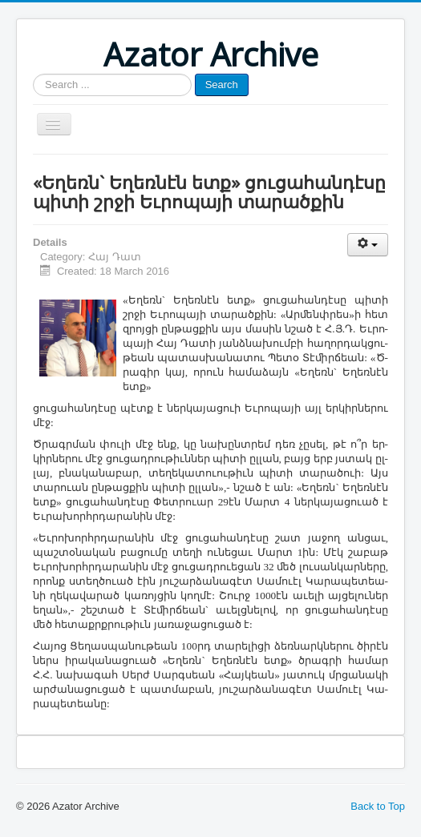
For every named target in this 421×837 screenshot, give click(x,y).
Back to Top (377, 806)
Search (221, 84)
